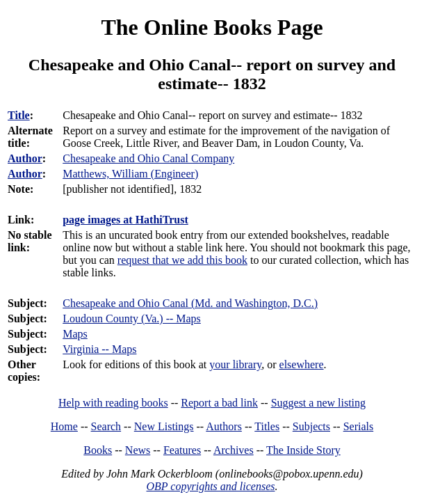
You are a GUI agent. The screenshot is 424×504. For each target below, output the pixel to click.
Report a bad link (219, 403)
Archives (233, 450)
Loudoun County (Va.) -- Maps (132, 318)
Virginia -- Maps (99, 349)
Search (106, 426)
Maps (75, 334)
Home (64, 426)
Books (97, 450)
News (137, 450)
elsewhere (301, 364)
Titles (266, 426)
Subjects (311, 426)
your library (235, 364)
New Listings (164, 426)
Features (182, 450)
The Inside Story (303, 450)
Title (19, 115)
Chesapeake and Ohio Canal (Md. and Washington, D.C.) (190, 303)
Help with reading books (113, 403)
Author (25, 158)
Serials (358, 426)
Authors (224, 426)
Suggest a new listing (318, 403)
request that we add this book (182, 260)
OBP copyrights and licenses (210, 486)
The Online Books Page (212, 27)
